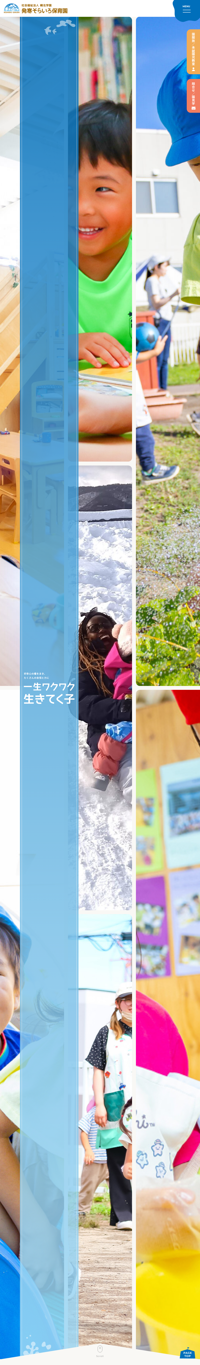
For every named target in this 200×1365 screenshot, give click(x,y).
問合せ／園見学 (193, 93)
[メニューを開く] (186, 11)
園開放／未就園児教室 (193, 49)
